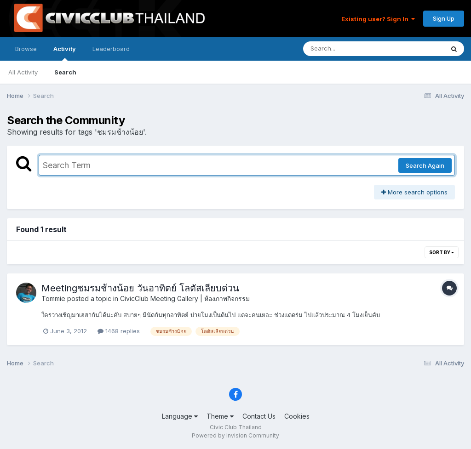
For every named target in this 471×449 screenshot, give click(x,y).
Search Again (425, 165)
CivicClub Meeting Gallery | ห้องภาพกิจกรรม (185, 298)
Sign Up (443, 18)
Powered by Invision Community (235, 435)
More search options (414, 192)
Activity (64, 53)
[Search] (348, 48)
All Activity (23, 72)
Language (180, 416)
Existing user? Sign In (378, 19)
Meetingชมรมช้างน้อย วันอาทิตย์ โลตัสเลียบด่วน (140, 288)
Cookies (297, 416)
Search (65, 72)
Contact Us (259, 416)
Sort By (441, 252)
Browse (26, 48)
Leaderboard (111, 48)
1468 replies (119, 331)
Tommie (53, 298)
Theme (220, 416)
